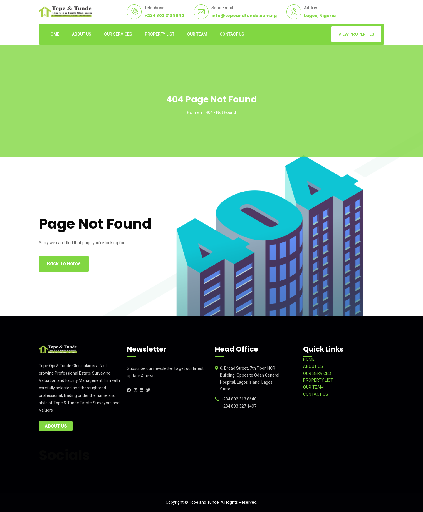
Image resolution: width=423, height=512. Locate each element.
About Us (56, 426)
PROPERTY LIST (159, 34)
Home (193, 112)
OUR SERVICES (118, 34)
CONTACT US (232, 34)
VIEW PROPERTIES (356, 34)
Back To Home (64, 263)
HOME (53, 34)
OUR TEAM (197, 34)
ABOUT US (81, 34)
